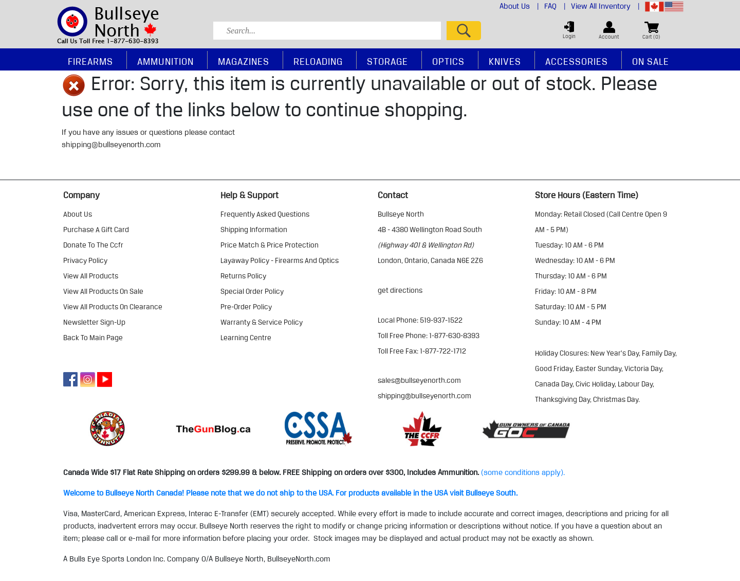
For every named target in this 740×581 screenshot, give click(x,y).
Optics (448, 61)
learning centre (245, 337)
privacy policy (85, 260)
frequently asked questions (264, 214)
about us (77, 214)
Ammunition (165, 61)
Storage (387, 61)
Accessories (576, 61)
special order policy (252, 291)
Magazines (243, 61)
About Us (519, 6)
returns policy (243, 276)
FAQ (555, 6)
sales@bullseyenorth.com (419, 380)
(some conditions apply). (523, 472)
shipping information (253, 229)
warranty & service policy (261, 322)
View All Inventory (605, 6)
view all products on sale (103, 291)
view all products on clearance (112, 307)
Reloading (318, 61)
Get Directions (400, 290)
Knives (505, 61)
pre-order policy (246, 307)
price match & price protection (269, 245)
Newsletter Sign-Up (94, 322)
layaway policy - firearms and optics (279, 260)
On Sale (650, 61)
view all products (90, 276)
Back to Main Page (93, 337)
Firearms (90, 61)
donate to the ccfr (93, 245)
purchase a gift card (96, 229)
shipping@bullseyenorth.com (111, 144)
